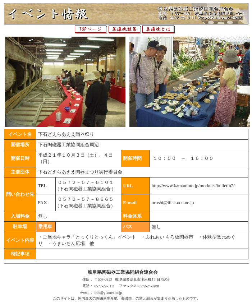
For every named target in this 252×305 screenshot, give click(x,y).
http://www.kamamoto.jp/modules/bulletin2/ (193, 185)
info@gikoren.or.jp (108, 293)
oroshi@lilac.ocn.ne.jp (173, 202)
